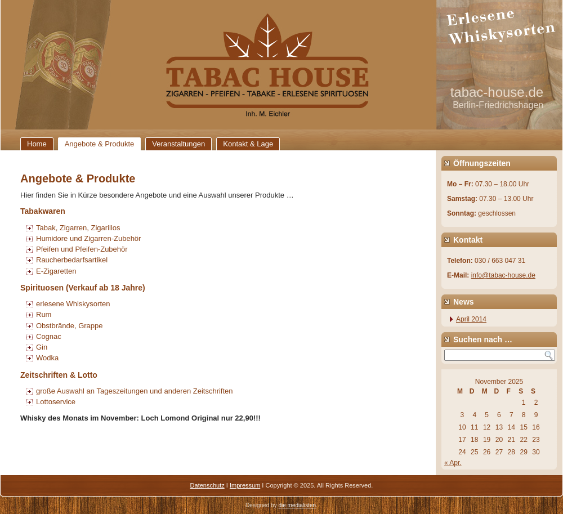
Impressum (245, 485)
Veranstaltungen (178, 144)
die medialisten (297, 505)
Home (37, 144)
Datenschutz (207, 485)
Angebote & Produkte (100, 144)
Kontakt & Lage (248, 144)
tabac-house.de (496, 92)
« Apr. (453, 463)
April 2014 (471, 319)
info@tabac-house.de (503, 275)
